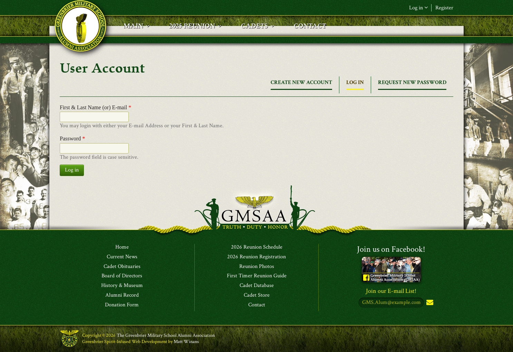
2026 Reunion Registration (256, 256)
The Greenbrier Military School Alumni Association (166, 335)
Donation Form (122, 305)
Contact (256, 305)
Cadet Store (257, 295)
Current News (122, 256)
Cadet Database (257, 285)
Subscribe (429, 302)
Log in (418, 7)
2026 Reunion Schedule (256, 247)
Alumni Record (122, 295)
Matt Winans (186, 342)
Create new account (301, 82)
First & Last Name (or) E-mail (95, 107)
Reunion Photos (256, 266)
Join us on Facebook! (391, 249)
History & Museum (122, 285)
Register (444, 7)
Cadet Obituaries (122, 266)
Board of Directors (121, 275)
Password (72, 138)
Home (122, 247)
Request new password (412, 82)
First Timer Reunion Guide (257, 275)
